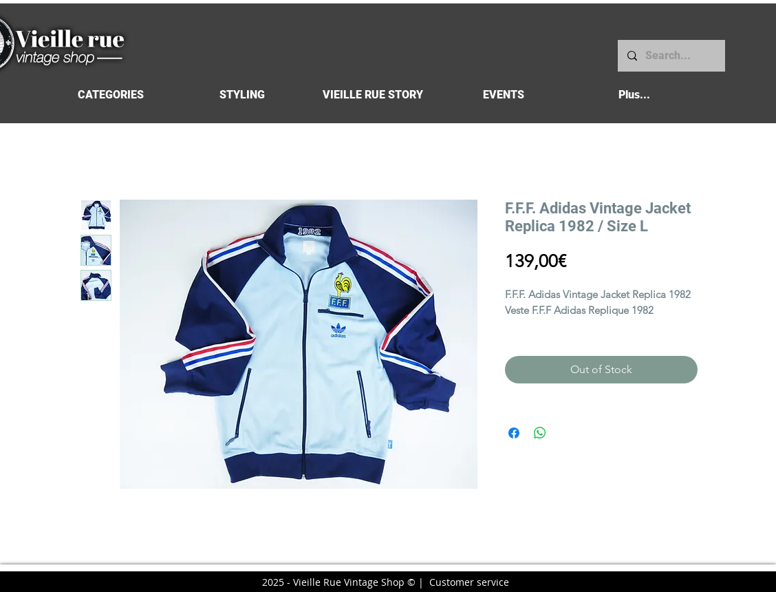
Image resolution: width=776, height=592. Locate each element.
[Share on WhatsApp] (540, 433)
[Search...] (670, 56)
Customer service (469, 582)
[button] (110, 94)
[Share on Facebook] (514, 433)
